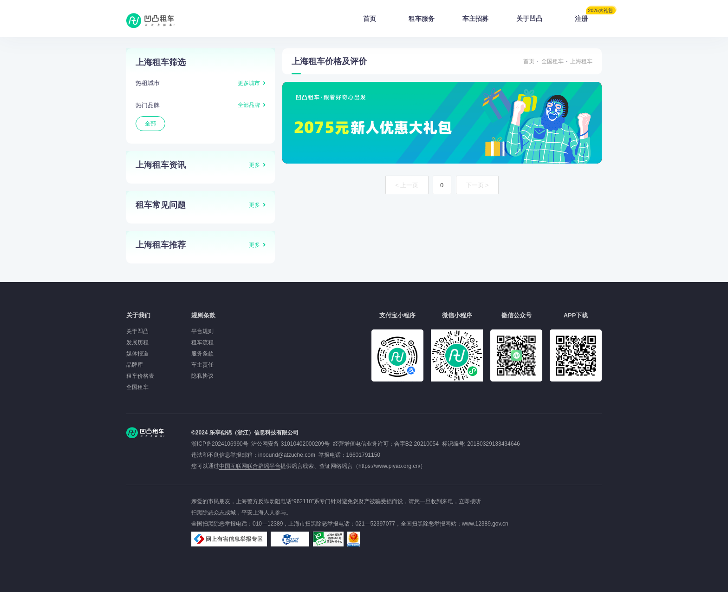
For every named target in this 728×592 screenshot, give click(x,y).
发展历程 (137, 342)
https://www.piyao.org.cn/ (389, 466)
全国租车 (552, 61)
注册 (588, 15)
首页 (369, 18)
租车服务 (422, 18)
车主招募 (475, 18)
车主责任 (202, 365)
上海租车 (581, 61)
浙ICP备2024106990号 (221, 444)
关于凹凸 (529, 18)
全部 (150, 123)
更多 (254, 165)
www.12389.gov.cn (485, 523)
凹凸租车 (151, 20)
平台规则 (202, 331)
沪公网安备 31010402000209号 (290, 444)
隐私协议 (202, 376)
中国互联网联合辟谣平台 (249, 466)
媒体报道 (137, 353)
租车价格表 (140, 376)
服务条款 (202, 353)
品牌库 (134, 365)
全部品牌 (249, 105)
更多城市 (249, 83)
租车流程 (202, 342)
